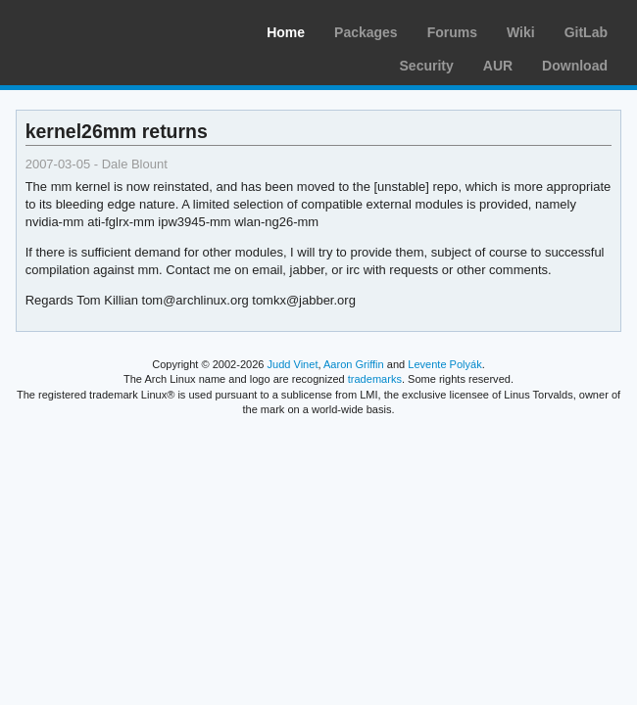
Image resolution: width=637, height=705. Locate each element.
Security (427, 65)
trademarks (375, 379)
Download (575, 65)
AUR (498, 65)
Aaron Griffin (353, 364)
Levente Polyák (444, 364)
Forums (452, 32)
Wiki (521, 32)
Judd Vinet (293, 364)
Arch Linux (108, 29)
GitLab (586, 32)
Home (286, 32)
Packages (366, 32)
